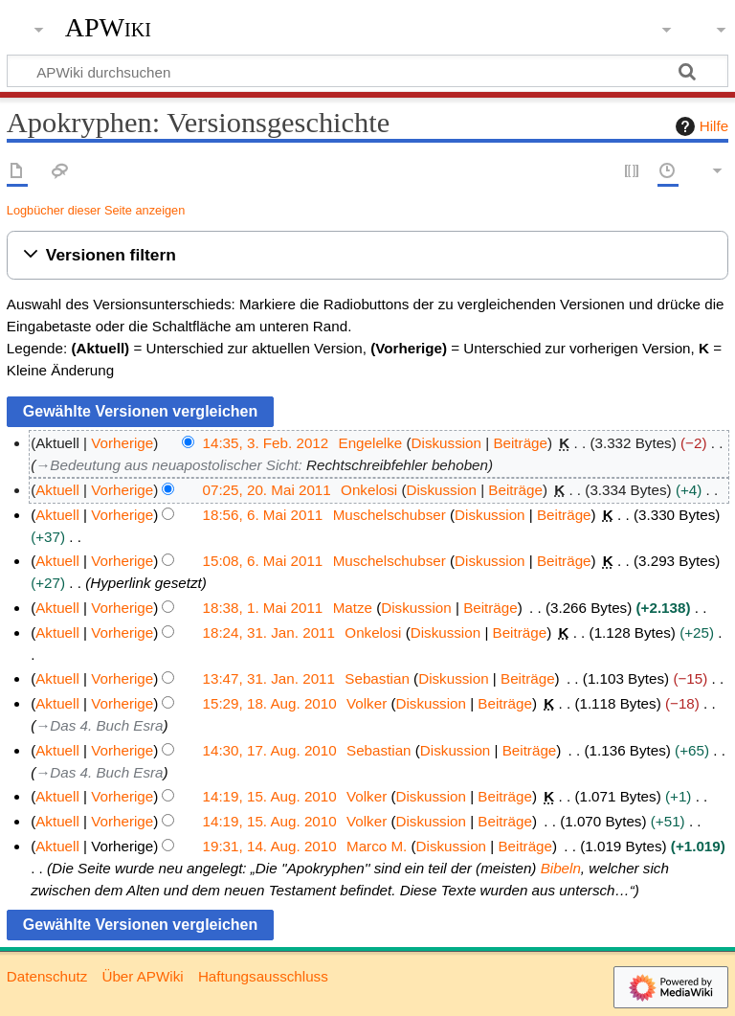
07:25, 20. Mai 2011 (267, 490)
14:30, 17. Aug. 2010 (270, 750)
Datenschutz (47, 976)
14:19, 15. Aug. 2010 (270, 796)
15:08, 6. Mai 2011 (263, 561)
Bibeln (561, 868)
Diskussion (446, 443)
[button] (367, 255)
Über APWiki (142, 976)
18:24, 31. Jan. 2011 (269, 632)
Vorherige (122, 443)
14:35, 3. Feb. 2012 (266, 443)
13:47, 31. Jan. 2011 (269, 678)
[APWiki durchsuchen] (367, 71)
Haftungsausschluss (263, 976)
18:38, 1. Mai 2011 (263, 607)
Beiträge (520, 443)
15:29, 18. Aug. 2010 (270, 703)
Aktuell (57, 490)
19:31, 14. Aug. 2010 (270, 846)
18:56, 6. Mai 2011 (263, 515)
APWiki (108, 27)
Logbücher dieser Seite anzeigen (96, 210)
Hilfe (699, 126)
